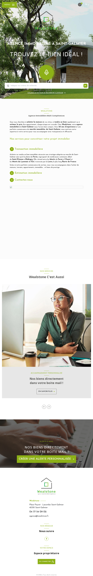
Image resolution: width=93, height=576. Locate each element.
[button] (49, 407)
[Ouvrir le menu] (9, 5)
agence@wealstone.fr (39, 516)
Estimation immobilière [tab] (28, 173)
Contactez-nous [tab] (24, 180)
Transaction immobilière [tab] (29, 149)
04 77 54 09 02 (37, 512)
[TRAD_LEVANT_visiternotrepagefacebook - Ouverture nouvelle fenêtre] (46, 539)
